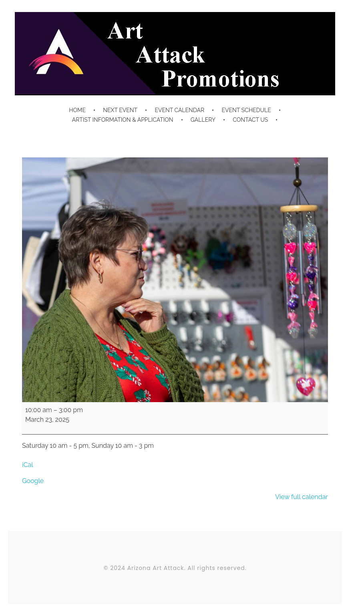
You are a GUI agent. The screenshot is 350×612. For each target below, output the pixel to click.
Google (33, 481)
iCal (27, 465)
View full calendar (301, 497)
